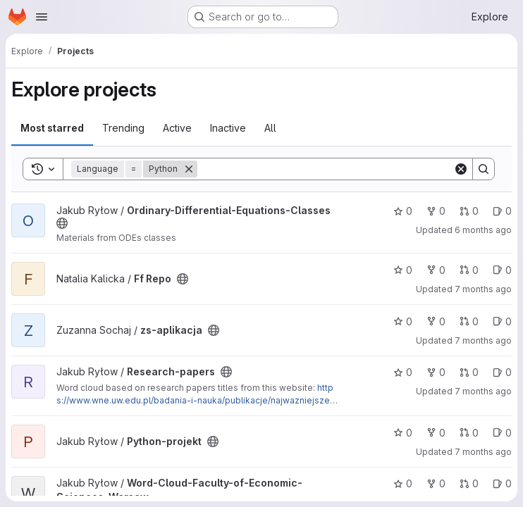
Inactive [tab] (228, 128)
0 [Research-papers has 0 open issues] (502, 372)
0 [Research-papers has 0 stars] (402, 372)
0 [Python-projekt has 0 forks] (435, 433)
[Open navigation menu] (41, 17)
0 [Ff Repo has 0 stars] (402, 270)
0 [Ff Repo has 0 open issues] (502, 270)
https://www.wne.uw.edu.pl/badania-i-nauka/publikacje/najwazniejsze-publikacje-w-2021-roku (195, 400)
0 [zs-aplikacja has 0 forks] (435, 321)
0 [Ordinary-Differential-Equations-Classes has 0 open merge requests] (469, 211)
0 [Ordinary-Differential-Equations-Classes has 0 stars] (402, 211)
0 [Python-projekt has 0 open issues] (502, 433)
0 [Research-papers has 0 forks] (435, 372)
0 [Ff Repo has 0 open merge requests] (469, 270)
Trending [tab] (123, 128)
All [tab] (270, 128)
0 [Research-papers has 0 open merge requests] (469, 372)
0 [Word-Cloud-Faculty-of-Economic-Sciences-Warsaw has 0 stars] (402, 483)
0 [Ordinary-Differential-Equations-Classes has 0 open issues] (502, 211)
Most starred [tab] (52, 128)
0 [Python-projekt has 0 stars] (402, 433)
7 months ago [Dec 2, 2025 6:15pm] (483, 391)
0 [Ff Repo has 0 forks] (435, 270)
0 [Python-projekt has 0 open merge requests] (469, 433)
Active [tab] (177, 128)
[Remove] (188, 169)
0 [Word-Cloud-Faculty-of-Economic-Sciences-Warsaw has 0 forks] (435, 483)
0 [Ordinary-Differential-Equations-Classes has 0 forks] (435, 211)
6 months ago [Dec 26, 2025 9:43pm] (483, 230)
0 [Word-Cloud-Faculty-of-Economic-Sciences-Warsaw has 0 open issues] (502, 483)
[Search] (325, 169)
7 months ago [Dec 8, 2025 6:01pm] (483, 289)
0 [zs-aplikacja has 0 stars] (402, 321)
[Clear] (461, 169)
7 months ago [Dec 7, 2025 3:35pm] (483, 340)
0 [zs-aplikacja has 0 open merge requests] (469, 321)
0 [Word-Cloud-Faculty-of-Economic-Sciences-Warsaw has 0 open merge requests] (469, 483)
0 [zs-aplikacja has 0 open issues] (502, 321)
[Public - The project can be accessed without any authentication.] (62, 223)
